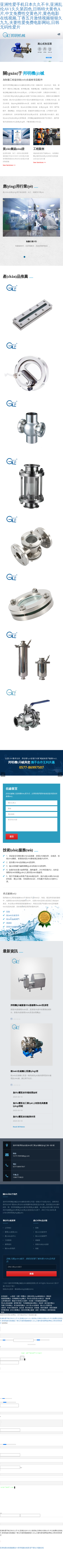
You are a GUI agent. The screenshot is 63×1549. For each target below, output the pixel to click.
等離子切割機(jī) (7, 1305)
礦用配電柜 (18, 1303)
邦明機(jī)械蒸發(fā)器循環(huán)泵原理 (29, 1005)
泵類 (8, 911)
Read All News (19, 1127)
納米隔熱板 (52, 1310)
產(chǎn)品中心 (10, 1236)
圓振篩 (48, 1296)
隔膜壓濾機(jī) (6, 1298)
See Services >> (9, 165)
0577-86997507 (31, 767)
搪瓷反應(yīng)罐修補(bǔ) (36, 1296)
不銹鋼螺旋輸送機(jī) (30, 1303)
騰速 (2, 1312)
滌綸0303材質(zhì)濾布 (19, 1301)
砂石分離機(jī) (15, 1310)
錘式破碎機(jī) (49, 1303)
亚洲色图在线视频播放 (8, 1548)
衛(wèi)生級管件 (12, 915)
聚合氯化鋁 (29, 1308)
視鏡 (8, 930)
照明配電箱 (5, 1310)
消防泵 (3, 1308)
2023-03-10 (17, 1097)
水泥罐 (31, 1301)
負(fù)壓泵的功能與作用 (24, 1116)
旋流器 (21, 1308)
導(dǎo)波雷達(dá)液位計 (35, 1298)
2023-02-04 (15, 1019)
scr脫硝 (12, 1296)
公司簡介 (8, 1228)
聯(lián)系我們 (10, 1248)
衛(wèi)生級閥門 (12, 919)
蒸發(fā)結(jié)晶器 (13, 926)
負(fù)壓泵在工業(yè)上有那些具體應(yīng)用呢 (30, 1104)
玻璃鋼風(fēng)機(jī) (19, 1298)
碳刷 (37, 1310)
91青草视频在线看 (22, 1548)
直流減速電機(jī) (19, 1305)
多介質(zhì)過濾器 (32, 1305)
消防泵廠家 (44, 1308)
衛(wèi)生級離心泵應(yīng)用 (24, 1071)
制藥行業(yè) (31, 241)
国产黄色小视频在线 (36, 1548)
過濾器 (9, 923)
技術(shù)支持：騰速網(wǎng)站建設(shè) (18, 1289)
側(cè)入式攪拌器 (46, 1305)
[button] (3, 774)
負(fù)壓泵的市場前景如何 (25, 1092)
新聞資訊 (8, 1244)
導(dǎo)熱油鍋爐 (7, 1303)
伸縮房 (41, 1303)
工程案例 (8, 1240)
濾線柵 (47, 1298)
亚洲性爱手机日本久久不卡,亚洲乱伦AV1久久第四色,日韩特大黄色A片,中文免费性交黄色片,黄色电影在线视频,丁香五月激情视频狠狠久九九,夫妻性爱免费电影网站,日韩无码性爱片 (31, 15)
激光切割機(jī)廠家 (27, 1310)
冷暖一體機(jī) (21, 1296)
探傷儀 (36, 1308)
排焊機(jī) (43, 1310)
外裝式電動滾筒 (12, 1308)
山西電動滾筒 (6, 1301)
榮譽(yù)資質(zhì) (11, 1232)
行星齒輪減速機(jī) (41, 1301)
